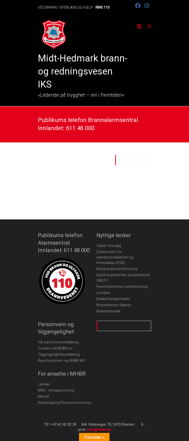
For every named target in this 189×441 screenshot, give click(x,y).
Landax (44, 384)
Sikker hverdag (108, 245)
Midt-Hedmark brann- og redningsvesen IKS (82, 71)
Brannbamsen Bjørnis (113, 305)
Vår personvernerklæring (58, 342)
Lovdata (103, 292)
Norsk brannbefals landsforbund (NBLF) (123, 278)
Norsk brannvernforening (116, 269)
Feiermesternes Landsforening (122, 286)
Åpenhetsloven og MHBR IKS (61, 360)
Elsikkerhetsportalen (113, 299)
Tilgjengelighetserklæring (58, 354)
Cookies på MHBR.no (55, 348)
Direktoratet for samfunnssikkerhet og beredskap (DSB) (114, 257)
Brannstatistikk (108, 311)
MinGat (43, 396)
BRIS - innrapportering (56, 390)
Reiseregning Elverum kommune (64, 402)
